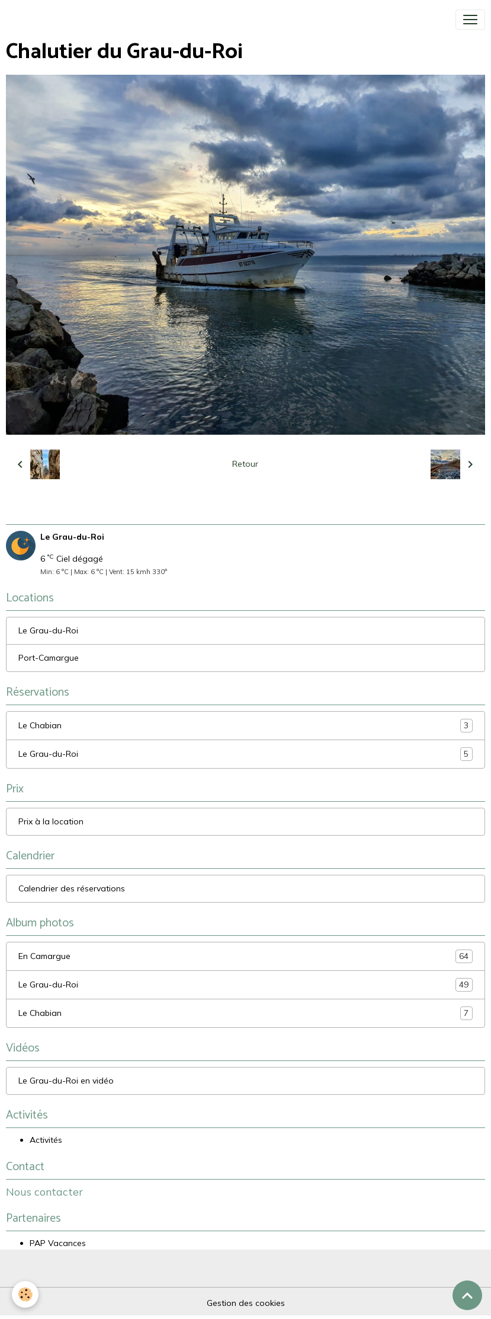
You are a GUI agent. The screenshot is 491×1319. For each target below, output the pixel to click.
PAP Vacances (58, 1243)
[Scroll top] (467, 1295)
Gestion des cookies (246, 1303)
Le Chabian (245, 725)
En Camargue (245, 956)
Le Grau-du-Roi (48, 630)
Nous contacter (44, 1191)
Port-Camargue (48, 657)
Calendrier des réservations (71, 888)
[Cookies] (25, 1294)
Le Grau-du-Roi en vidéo (66, 1080)
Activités (46, 1140)
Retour (245, 463)
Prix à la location (51, 821)
